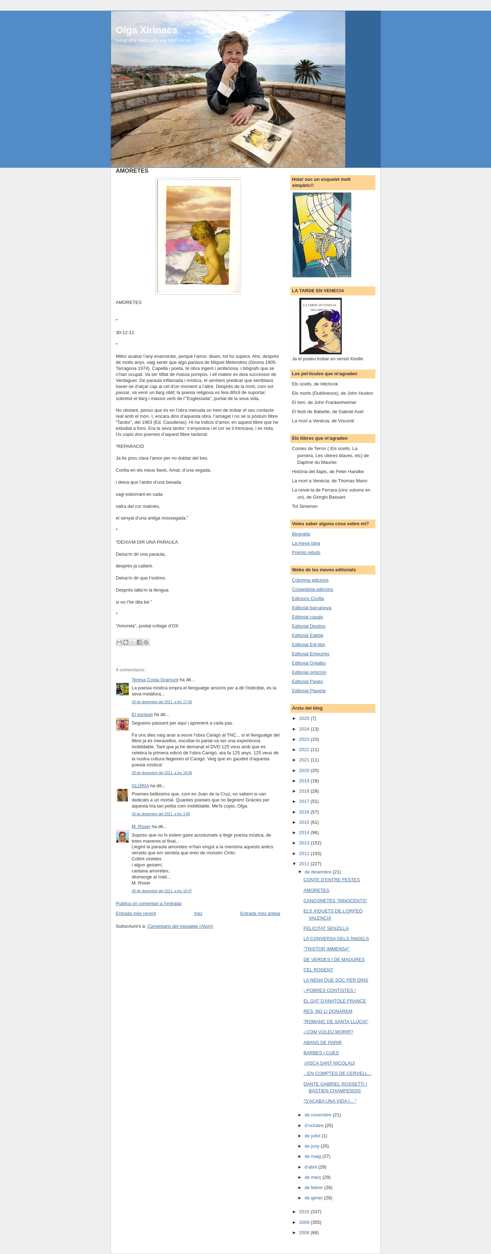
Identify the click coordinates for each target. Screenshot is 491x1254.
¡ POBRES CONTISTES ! (329, 990)
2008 (305, 1232)
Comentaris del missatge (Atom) (180, 926)
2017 (305, 801)
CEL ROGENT (318, 969)
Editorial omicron (309, 672)
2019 (305, 780)
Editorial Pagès (307, 681)
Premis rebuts (306, 552)
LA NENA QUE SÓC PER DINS (335, 980)
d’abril (311, 1167)
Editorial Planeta (309, 690)
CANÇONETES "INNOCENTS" (335, 900)
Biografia (301, 534)
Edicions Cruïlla (308, 598)
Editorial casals (307, 617)
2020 (305, 770)
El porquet (142, 714)
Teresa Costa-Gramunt (155, 679)
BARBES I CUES (321, 1052)
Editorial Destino (309, 626)
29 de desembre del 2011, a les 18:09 (162, 773)
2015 (305, 822)
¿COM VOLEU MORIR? (328, 1031)
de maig (313, 1156)
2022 (305, 749)
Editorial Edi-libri (308, 644)
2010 (305, 1211)
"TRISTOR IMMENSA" (326, 948)
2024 (305, 729)
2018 (305, 791)
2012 (305, 853)
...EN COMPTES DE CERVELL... (337, 1073)
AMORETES (316, 890)
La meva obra (306, 543)
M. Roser (141, 826)
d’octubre (315, 1125)
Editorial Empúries (311, 653)
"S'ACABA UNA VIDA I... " (329, 1101)
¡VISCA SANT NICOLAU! (329, 1063)
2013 (305, 842)
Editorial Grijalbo (309, 663)
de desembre (319, 872)
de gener (314, 1197)
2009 (305, 1222)
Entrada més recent (136, 913)
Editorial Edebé (307, 635)
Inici (198, 913)
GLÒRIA (140, 785)
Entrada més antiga (260, 913)
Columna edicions (310, 580)
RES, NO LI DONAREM (327, 1011)
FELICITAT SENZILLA (326, 928)
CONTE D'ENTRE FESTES (331, 879)
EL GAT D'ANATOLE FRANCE (334, 1001)
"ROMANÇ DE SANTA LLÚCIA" (335, 1021)
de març (314, 1177)
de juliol (313, 1135)
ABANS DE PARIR (322, 1042)
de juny (313, 1146)
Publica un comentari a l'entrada (149, 903)
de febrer (314, 1187)
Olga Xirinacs (147, 29)
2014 (305, 832)
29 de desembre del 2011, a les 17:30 (162, 702)
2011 (305, 863)
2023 (305, 739)
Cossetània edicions (312, 589)
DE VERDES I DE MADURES (334, 959)
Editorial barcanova (311, 607)
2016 (305, 812)
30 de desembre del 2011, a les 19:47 (162, 891)
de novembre (319, 1114)
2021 (305, 759)
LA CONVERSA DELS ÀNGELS (336, 938)
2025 (305, 718)
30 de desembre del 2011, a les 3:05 (161, 814)
